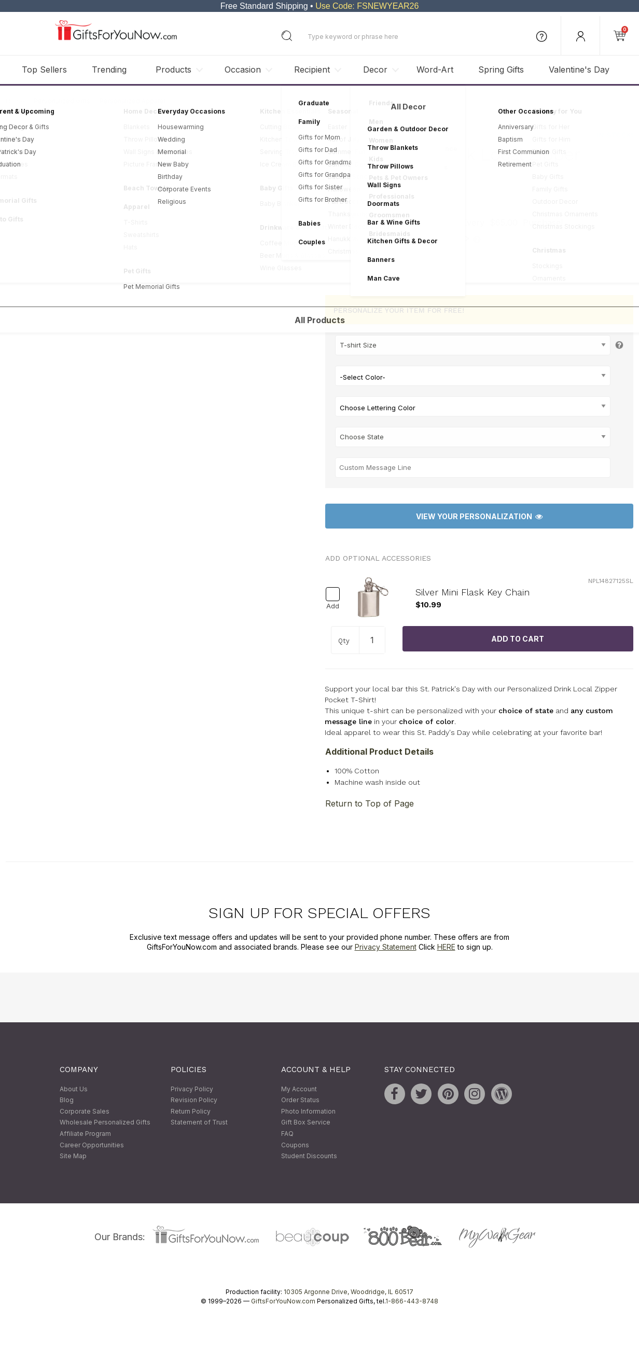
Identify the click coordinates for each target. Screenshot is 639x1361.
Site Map (73, 1156)
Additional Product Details (379, 751)
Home (15, 101)
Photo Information (308, 1111)
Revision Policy (194, 1100)
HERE (446, 947)
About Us (74, 1089)
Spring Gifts (501, 69)
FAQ (287, 1133)
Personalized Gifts (62, 101)
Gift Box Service (305, 1123)
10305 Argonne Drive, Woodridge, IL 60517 (348, 1292)
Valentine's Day (579, 69)
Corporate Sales (84, 1111)
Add (332, 606)
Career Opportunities (92, 1145)
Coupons (295, 1145)
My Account (299, 1089)
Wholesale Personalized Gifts (105, 1123)
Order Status (300, 1100)
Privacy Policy (192, 1089)
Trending (109, 69)
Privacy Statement (385, 947)
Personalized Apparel (132, 101)
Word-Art (434, 69)
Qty (344, 641)
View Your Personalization (479, 516)
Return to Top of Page (369, 803)
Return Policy (191, 1111)
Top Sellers (44, 69)
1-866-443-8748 (411, 1301)
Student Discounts (309, 1156)
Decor (375, 69)
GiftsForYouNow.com (283, 1301)
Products (173, 69)
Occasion (243, 69)
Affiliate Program (85, 1133)
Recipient (312, 69)
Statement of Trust (199, 1123)
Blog (67, 1100)
